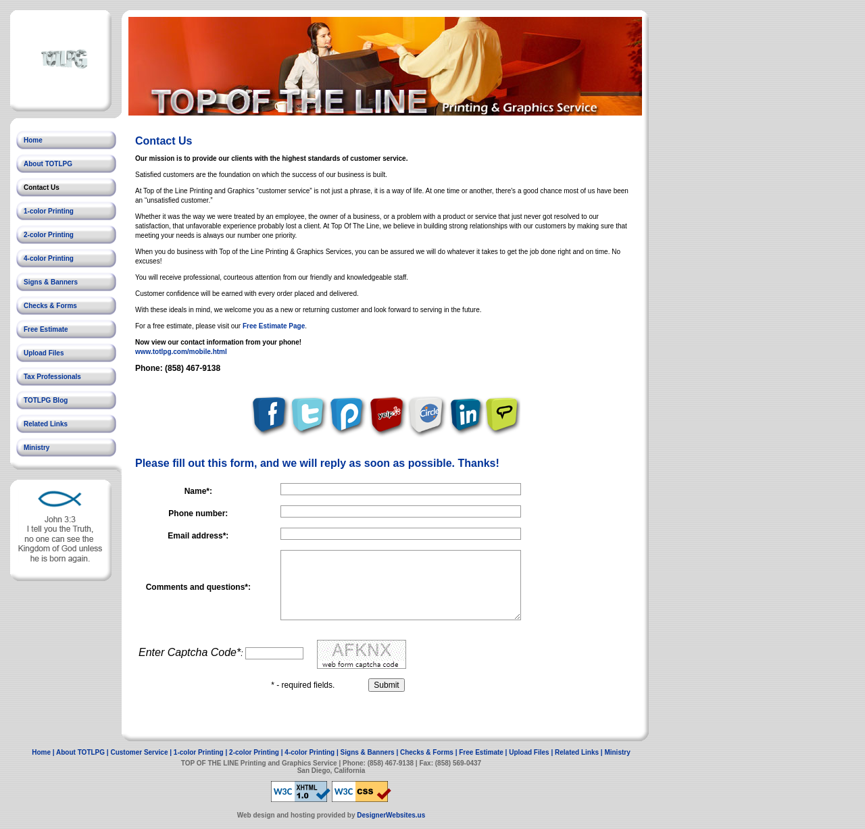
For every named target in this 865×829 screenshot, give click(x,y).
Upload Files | (532, 752)
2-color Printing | (257, 752)
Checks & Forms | (429, 752)
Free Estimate (46, 329)
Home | (44, 752)
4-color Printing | (312, 752)
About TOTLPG (48, 164)
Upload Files (44, 353)
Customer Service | (141, 752)
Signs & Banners (51, 282)
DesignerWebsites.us (391, 815)
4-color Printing (49, 258)
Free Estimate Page (274, 326)
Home (33, 140)
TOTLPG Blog (46, 400)
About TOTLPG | (83, 752)
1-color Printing (49, 211)
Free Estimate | (484, 752)
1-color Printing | (201, 752)
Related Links (46, 424)
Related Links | (579, 752)
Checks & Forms (50, 305)
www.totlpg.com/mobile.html (181, 351)
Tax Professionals (52, 376)
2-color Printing (49, 234)
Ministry (36, 447)
